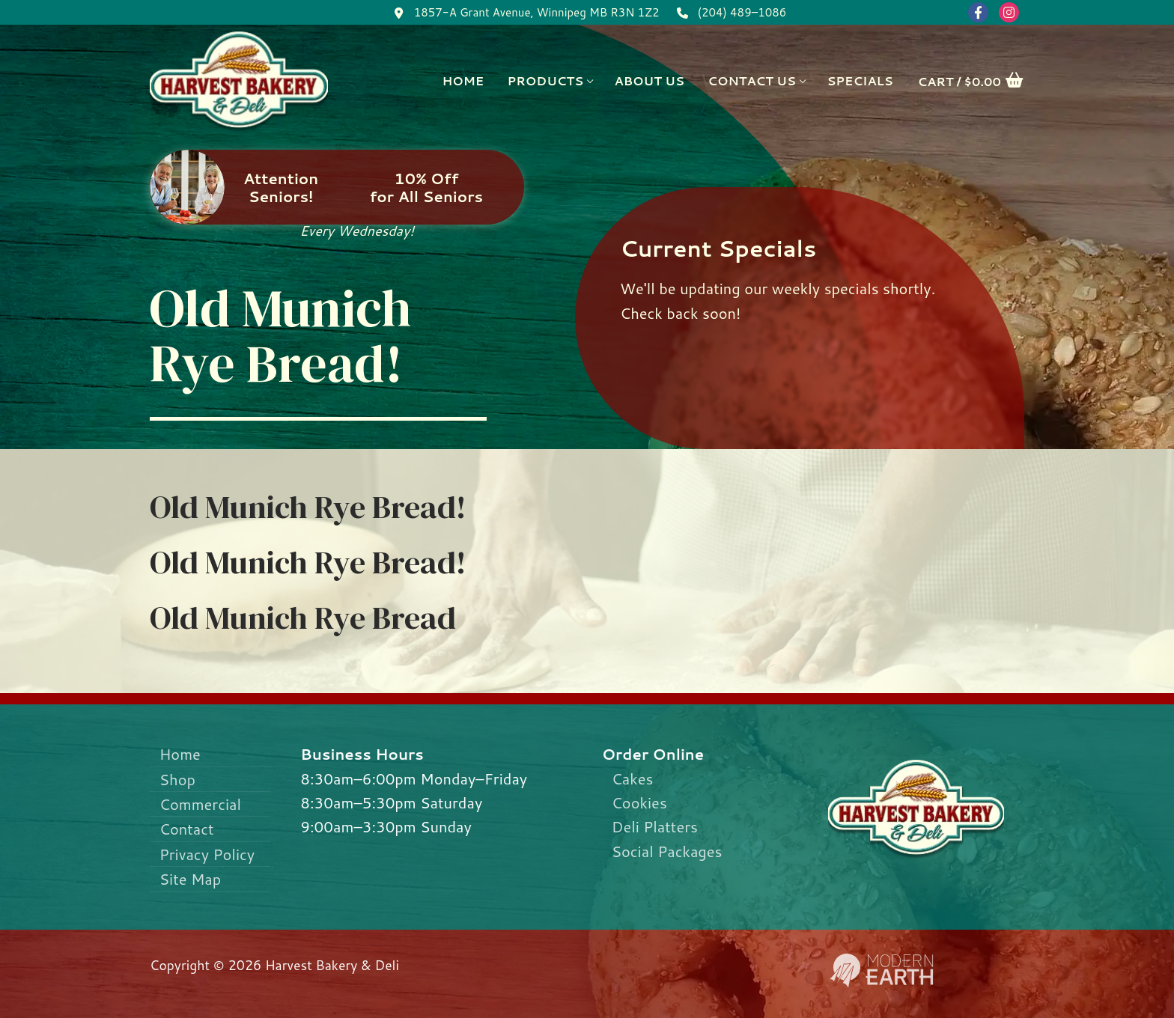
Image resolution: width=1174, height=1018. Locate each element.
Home (180, 753)
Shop (177, 779)
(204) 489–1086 (729, 12)
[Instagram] (1009, 12)
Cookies (639, 802)
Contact (186, 828)
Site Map (190, 878)
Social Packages (667, 851)
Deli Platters (655, 826)
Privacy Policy (207, 854)
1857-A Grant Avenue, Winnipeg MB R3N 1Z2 (524, 12)
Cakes (633, 778)
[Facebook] (978, 12)
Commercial (200, 803)
